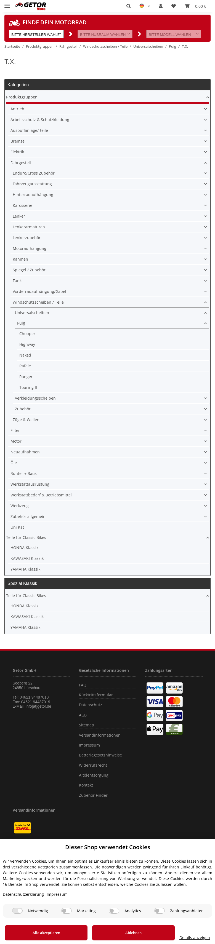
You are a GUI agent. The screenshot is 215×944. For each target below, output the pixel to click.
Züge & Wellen (26, 419)
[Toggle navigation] (7, 3)
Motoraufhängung (29, 248)
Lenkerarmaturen (29, 226)
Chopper (27, 333)
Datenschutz (90, 704)
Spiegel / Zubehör (29, 269)
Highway (27, 344)
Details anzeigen (185, 937)
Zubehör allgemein (28, 516)
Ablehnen (120, 932)
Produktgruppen (22, 97)
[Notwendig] (17, 911)
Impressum (89, 745)
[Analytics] (114, 911)
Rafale (25, 365)
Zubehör (23, 408)
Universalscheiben (32, 312)
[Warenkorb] (195, 6)
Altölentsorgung (93, 775)
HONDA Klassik (24, 547)
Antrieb (17, 108)
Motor (16, 441)
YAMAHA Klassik (25, 569)
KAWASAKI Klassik (27, 558)
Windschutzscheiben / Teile (38, 302)
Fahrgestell (20, 162)
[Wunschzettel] (173, 6)
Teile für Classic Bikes (26, 537)
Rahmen (20, 259)
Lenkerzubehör (27, 237)
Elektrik (17, 151)
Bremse (17, 141)
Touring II (28, 387)
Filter (15, 430)
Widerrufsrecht (93, 765)
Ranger (26, 376)
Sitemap (86, 725)
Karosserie (22, 205)
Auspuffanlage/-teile (29, 130)
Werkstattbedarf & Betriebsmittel (41, 495)
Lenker (19, 216)
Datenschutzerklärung (23, 894)
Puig (21, 323)
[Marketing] (66, 911)
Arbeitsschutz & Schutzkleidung (39, 119)
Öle (13, 462)
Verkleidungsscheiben (35, 398)
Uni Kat (17, 527)
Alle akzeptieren (41, 932)
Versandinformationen (100, 735)
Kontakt (86, 785)
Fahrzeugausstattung (32, 183)
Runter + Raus (23, 473)
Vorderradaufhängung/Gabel (39, 291)
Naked (25, 355)
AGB (83, 715)
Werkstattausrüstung (29, 484)
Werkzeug (19, 505)
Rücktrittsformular (96, 694)
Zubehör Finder (93, 795)
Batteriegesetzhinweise (100, 755)
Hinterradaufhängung (33, 194)
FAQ (82, 685)
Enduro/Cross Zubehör (34, 173)
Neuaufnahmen (25, 451)
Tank (17, 280)
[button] (128, 6)
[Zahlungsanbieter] (159, 911)
